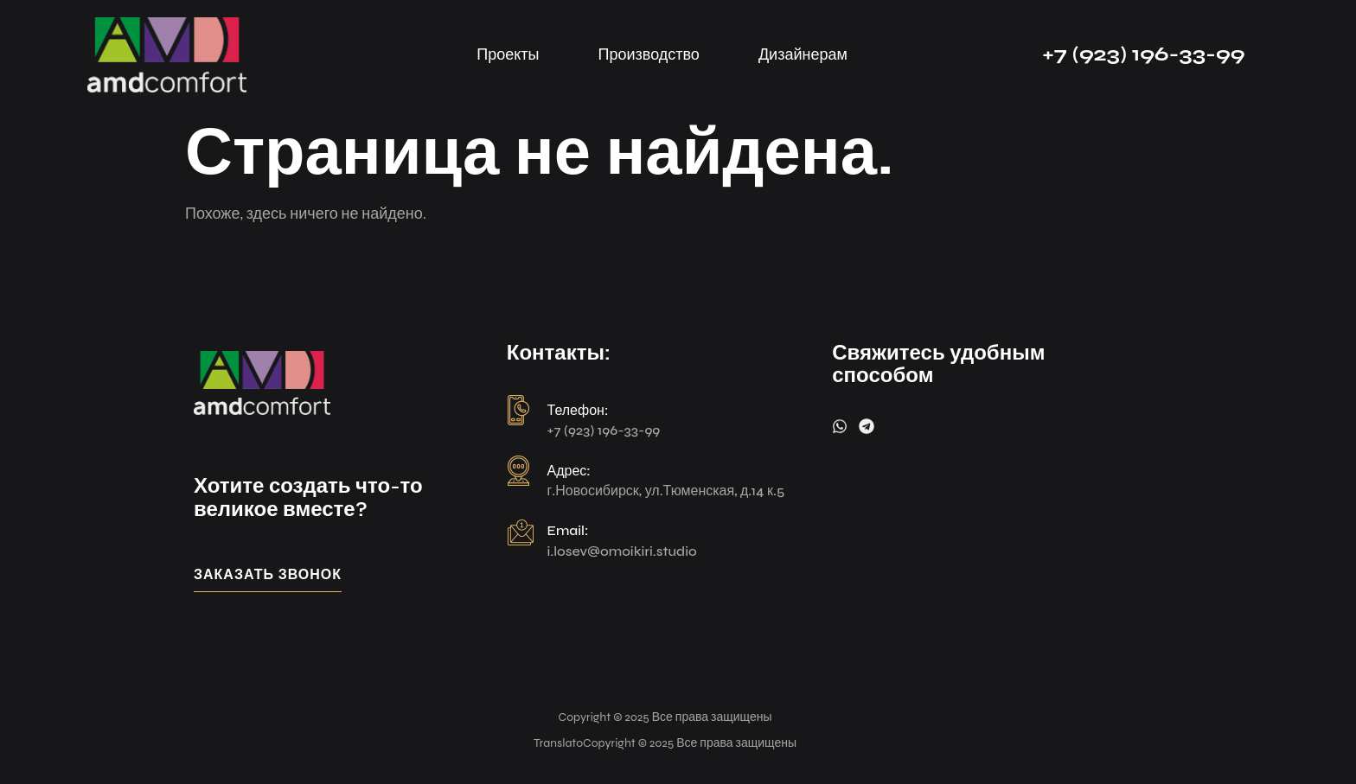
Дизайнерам (803, 54)
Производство (649, 54)
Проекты (508, 54)
